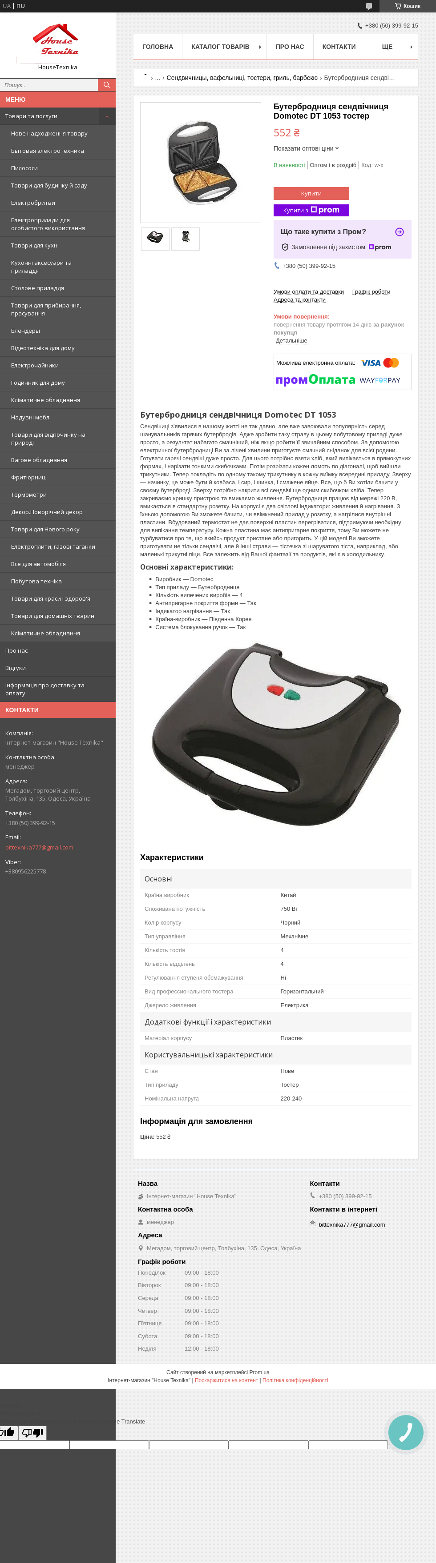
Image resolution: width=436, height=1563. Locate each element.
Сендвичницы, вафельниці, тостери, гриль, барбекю (242, 77)
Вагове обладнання (39, 460)
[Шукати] (107, 85)
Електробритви (33, 203)
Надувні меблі (31, 417)
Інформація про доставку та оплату (45, 689)
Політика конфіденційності (295, 1380)
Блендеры (25, 331)
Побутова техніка (36, 581)
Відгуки (15, 668)
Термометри (29, 494)
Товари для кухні (35, 245)
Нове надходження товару (49, 133)
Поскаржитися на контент (226, 1380)
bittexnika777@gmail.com (39, 847)
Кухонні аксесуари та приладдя (41, 267)
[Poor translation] (32, 1433)
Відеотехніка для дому (43, 348)
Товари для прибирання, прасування (46, 309)
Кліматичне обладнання (45, 400)
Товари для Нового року (45, 529)
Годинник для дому (38, 383)
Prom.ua (260, 1372)
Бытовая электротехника (47, 151)
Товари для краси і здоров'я (50, 598)
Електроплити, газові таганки (53, 546)
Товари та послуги (31, 116)
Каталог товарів (220, 46)
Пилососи (24, 168)
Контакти (339, 46)
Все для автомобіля (38, 564)
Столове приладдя (37, 288)
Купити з (311, 210)
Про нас (16, 650)
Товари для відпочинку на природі (48, 439)
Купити (311, 193)
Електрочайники (35, 365)
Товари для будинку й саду (49, 185)
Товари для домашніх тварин (52, 616)
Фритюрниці (29, 477)
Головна (157, 46)
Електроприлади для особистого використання (48, 224)
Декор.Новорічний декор (47, 512)
